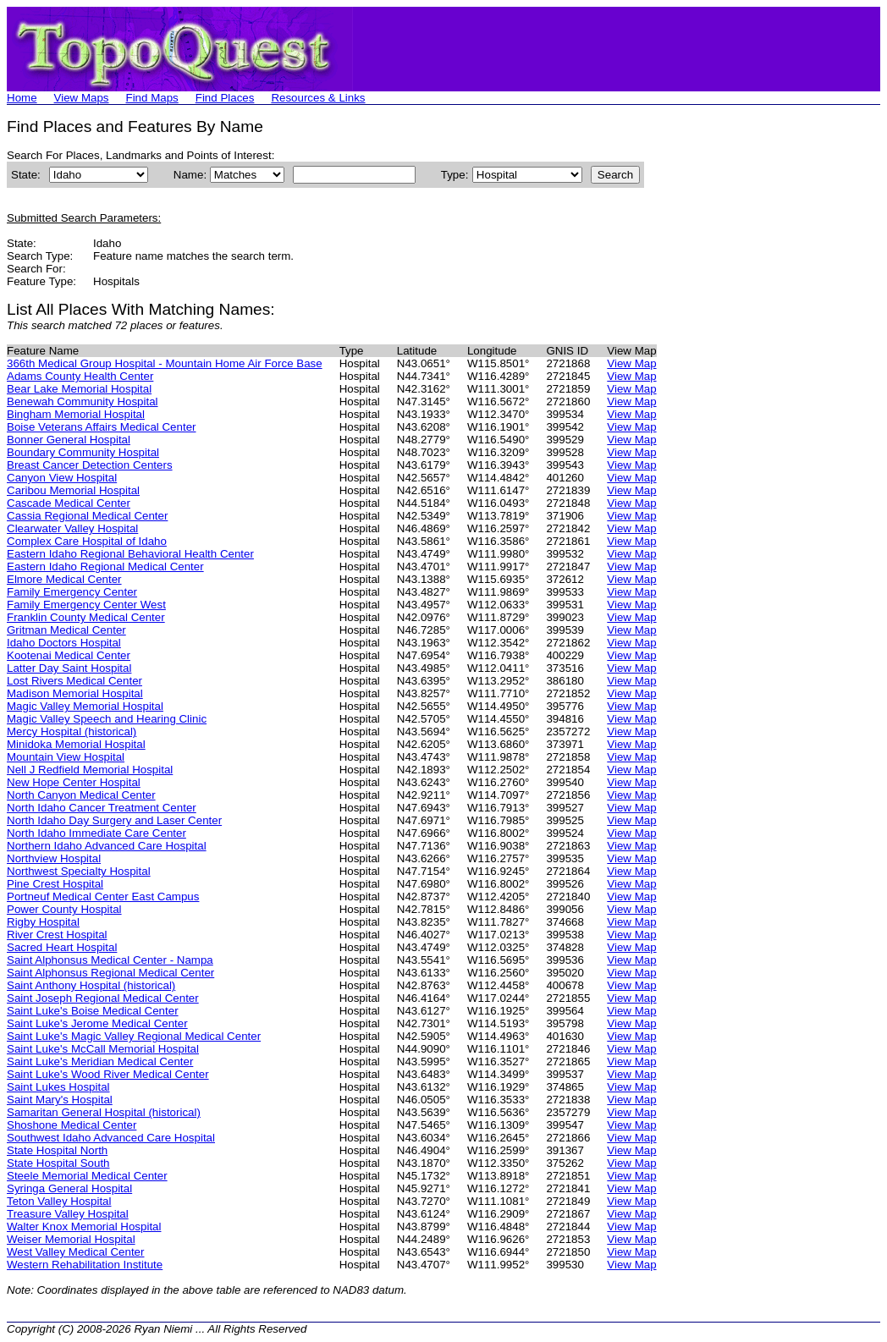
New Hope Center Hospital (73, 782)
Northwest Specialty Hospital (79, 871)
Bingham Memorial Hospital (76, 414)
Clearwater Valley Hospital (72, 528)
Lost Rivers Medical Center (74, 680)
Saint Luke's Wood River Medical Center (108, 1074)
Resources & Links (318, 97)
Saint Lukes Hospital (58, 1087)
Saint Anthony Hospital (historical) (91, 985)
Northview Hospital (54, 858)
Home (22, 97)
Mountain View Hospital (65, 757)
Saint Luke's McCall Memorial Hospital (103, 1048)
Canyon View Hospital (62, 477)
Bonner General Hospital (68, 439)
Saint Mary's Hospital (60, 1099)
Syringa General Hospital (69, 1188)
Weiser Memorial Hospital (71, 1239)
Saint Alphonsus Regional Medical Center (110, 972)
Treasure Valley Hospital (68, 1213)
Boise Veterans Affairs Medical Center (101, 427)
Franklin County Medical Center (86, 617)
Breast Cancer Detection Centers (90, 465)
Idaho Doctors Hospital (64, 642)
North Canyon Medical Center (81, 795)
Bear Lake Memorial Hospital (79, 388)
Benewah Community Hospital (82, 401)
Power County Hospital (64, 909)
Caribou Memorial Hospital (73, 490)
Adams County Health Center (80, 376)
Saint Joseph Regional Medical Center (103, 998)
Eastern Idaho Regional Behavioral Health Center (130, 553)
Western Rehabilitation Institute (85, 1264)
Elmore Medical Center (64, 579)
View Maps (81, 97)
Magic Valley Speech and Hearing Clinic (107, 718)
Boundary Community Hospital (83, 452)
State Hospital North (57, 1150)
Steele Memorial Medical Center (87, 1175)
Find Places (225, 97)
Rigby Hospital (43, 922)
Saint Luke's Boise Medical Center (93, 1010)
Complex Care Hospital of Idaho (87, 541)
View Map (631, 363)
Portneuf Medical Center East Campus (103, 896)
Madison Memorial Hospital (75, 693)
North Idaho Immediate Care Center (96, 833)
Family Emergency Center (72, 592)
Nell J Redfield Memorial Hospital (90, 769)
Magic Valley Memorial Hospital (85, 706)
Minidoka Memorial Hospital (76, 744)
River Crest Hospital (57, 934)
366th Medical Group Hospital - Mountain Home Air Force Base (164, 363)
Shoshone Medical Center (71, 1125)
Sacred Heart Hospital (62, 947)
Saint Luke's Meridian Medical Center (100, 1061)
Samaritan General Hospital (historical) (104, 1112)
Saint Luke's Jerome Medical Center (97, 1023)
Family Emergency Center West (86, 604)
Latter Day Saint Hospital (69, 668)
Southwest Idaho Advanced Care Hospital (111, 1137)
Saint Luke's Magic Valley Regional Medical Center (134, 1036)
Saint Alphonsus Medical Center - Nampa (110, 960)
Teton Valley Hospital (59, 1201)
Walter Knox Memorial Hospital (84, 1226)
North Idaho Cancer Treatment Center (101, 807)
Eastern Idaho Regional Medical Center (105, 566)
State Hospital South (58, 1163)
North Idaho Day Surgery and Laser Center (114, 820)
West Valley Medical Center (75, 1252)
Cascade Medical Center (68, 503)
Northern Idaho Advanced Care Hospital (107, 845)
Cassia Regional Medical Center (87, 515)
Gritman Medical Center (66, 630)
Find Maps (152, 97)
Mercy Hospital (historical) (71, 731)
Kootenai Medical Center (68, 655)
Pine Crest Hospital (55, 883)
